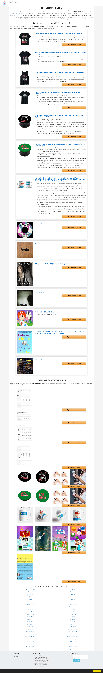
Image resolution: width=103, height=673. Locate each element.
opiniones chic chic (15, 13)
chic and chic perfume (87, 11)
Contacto (16, 656)
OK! (97, 671)
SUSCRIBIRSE (76, 660)
